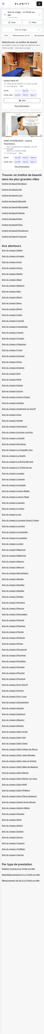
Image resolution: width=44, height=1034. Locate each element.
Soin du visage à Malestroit (14, 555)
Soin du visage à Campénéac (15, 327)
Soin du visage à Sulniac (13, 831)
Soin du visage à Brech (12, 309)
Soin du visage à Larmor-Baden (16, 491)
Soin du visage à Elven (12, 362)
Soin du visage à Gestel (12, 385)
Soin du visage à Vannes (13, 855)
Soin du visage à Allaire (12, 250)
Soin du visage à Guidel (12, 420)
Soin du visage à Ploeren (13, 632)
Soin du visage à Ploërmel (13, 638)
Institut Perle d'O (11, 80)
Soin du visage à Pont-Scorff (15, 685)
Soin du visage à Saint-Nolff (14, 784)
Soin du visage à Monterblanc (15, 573)
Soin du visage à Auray (12, 268)
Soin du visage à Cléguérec (14, 344)
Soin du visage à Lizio (11, 514)
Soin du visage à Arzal (12, 262)
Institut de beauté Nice (12, 219)
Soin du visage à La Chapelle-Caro (17, 450)
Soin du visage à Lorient (12, 544)
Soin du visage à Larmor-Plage (15, 497)
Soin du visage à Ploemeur (13, 626)
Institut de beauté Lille (12, 189)
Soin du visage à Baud (12, 280)
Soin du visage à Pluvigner (13, 679)
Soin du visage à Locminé (13, 526)
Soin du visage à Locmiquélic (15, 532)
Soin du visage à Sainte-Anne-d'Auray (19, 802)
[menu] (3, 3)
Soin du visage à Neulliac (13, 591)
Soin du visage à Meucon (13, 567)
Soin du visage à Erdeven (13, 368)
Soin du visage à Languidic (14, 485)
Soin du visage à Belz (11, 291)
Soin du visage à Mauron (13, 561)
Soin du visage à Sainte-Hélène (16, 808)
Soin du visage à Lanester (13, 479)
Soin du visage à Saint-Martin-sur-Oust (19, 778)
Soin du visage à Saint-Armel (15, 732)
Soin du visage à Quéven (13, 708)
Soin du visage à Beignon (13, 285)
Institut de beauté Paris (12, 225)
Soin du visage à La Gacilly (14, 456)
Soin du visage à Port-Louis (14, 696)
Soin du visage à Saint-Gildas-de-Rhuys (20, 749)
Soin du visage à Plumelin (13, 667)
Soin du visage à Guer (11, 415)
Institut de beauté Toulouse (14, 236)
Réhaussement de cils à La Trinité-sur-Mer (21, 880)
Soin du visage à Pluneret (13, 673)
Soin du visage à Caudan (13, 338)
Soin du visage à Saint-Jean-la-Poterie (19, 761)
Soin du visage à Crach (12, 350)
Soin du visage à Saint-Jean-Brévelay (18, 755)
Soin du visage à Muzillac (13, 585)
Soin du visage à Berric (12, 297)
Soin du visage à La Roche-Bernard (17, 462)
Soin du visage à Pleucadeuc (14, 614)
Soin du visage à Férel (11, 379)
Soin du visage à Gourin (12, 391)
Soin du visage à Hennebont (14, 426)
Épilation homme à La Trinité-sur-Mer (18, 869)
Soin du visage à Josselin (13, 438)
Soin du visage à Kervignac (14, 444)
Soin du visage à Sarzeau (13, 814)
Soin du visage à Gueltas (13, 403)
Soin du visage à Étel (11, 373)
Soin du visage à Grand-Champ (16, 397)
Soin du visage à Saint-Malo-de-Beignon (20, 767)
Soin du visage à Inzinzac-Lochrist (17, 432)
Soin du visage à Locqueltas (14, 538)
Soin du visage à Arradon (13, 256)
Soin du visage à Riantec (13, 726)
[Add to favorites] (39, 55)
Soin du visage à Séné (11, 820)
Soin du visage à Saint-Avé (14, 737)
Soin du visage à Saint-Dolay (15, 743)
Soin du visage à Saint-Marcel (15, 773)
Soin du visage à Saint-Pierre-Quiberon (19, 796)
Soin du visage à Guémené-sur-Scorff (19, 409)
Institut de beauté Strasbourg (15, 231)
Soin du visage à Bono (12, 303)
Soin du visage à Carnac (12, 332)
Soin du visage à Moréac (13, 579)
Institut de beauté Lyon (12, 195)
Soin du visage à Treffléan (13, 849)
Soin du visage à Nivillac (12, 597)
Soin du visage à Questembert (15, 702)
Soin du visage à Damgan (13, 356)
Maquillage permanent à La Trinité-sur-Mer (21, 875)
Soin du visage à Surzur (12, 837)
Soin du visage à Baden (12, 274)
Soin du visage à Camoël (13, 321)
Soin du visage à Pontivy (13, 690)
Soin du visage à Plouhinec (14, 655)
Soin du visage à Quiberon (13, 714)
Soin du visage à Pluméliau (14, 661)
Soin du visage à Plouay (12, 643)
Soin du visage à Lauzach (13, 503)
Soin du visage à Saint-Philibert (16, 790)
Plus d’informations (22, 106)
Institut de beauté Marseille (14, 201)
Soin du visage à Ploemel (13, 620)
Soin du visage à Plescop (13, 608)
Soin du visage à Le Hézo (13, 508)
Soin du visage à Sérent (12, 825)
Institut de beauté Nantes (13, 213)
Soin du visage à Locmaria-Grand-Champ (20, 520)
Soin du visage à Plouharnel (14, 649)
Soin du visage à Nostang (13, 602)
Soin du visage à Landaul (13, 473)
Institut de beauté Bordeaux (14, 184)
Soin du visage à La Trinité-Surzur (17, 467)
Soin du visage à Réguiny (13, 720)
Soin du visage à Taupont (13, 843)
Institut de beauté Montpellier (15, 207)
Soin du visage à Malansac (14, 550)
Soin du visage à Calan (12, 315)
